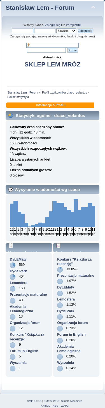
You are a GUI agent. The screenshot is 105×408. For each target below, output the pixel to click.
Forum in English (24, 351)
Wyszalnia (18, 363)
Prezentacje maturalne (28, 295)
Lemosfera (18, 283)
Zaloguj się (52, 25)
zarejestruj (73, 25)
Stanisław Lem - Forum (40, 7)
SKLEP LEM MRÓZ (52, 64)
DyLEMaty (18, 259)
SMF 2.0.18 (34, 400)
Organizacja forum (25, 323)
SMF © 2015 (51, 400)
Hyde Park (18, 271)
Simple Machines (71, 400)
